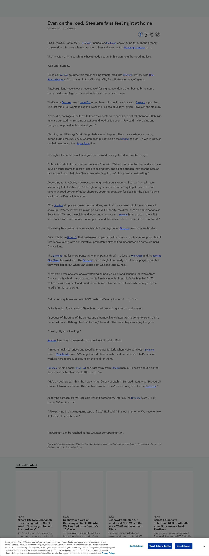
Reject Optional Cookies (160, 546)
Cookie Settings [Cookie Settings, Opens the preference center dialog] (136, 546)
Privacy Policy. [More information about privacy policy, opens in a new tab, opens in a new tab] (108, 553)
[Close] (204, 547)
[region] (104, 547)
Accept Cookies (183, 546)
